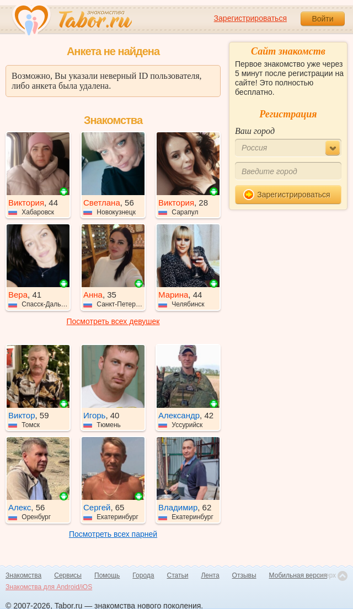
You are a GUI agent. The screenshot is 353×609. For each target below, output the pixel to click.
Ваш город (255, 131)
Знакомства (23, 575)
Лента (210, 575)
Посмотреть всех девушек (113, 321)
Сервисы (68, 575)
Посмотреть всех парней (113, 534)
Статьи (178, 575)
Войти (322, 18)
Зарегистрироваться (250, 18)
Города (143, 575)
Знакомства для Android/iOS (49, 587)
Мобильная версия (298, 575)
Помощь (107, 575)
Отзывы (244, 575)
